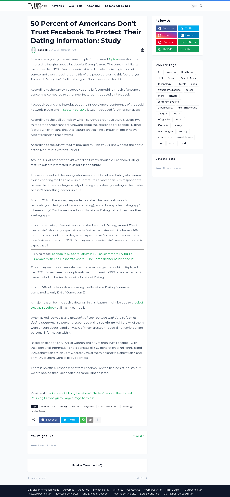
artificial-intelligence (169, 89)
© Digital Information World (43, 489)
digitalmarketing (187, 107)
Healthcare (187, 72)
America (45, 406)
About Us (83, 489)
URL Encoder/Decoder (95, 493)
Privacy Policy (101, 489)
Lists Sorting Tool (150, 493)
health (176, 113)
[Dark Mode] (194, 6)
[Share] (141, 50)
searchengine (165, 131)
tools (160, 143)
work (171, 143)
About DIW (94, 5)
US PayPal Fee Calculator (178, 493)
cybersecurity (165, 107)
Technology (127, 406)
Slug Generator (193, 489)
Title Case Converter (66, 493)
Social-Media (112, 406)
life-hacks (163, 125)
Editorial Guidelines (117, 5)
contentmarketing (168, 101)
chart (161, 95)
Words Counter (153, 489)
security (183, 131)
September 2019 (75, 109)
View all (137, 436)
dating (64, 406)
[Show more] (97, 420)
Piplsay (114, 59)
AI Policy (118, 489)
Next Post (139, 478)
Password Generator (39, 493)
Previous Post (38, 478)
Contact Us (133, 489)
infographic (88, 406)
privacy (178, 125)
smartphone (165, 137)
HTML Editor (173, 489)
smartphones (184, 137)
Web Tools (75, 5)
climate (173, 95)
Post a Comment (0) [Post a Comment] (87, 465)
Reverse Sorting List (124, 493)
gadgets (162, 113)
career (189, 89)
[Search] (200, 6)
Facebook (74, 406)
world (182, 143)
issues (179, 119)
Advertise (58, 5)
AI (159, 72)
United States (38, 411)
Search (172, 78)
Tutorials (181, 84)
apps (54, 406)
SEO (160, 78)
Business (171, 72)
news (100, 406)
